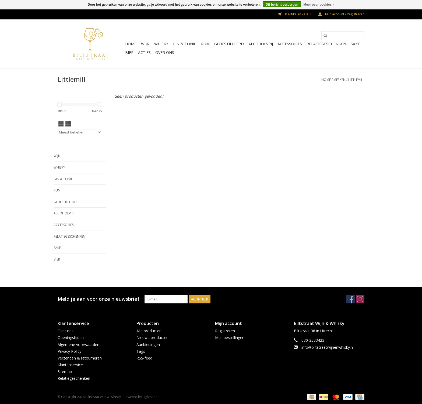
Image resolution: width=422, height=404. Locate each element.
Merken (339, 79)
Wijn (145, 43)
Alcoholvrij (260, 43)
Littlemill (356, 79)
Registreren (225, 330)
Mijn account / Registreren (341, 14)
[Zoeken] (342, 35)
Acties (144, 52)
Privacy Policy (69, 351)
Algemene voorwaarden (78, 344)
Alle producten (148, 330)
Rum (205, 43)
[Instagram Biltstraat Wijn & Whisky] (360, 299)
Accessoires (289, 43)
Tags (140, 351)
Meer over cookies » (318, 4)
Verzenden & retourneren (80, 358)
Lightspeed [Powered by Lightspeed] (151, 397)
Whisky (161, 43)
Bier (129, 52)
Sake (355, 43)
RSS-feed (144, 358)
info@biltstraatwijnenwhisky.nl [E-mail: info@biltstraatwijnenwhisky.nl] (327, 347)
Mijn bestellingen (229, 337)
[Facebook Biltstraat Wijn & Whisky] (350, 299)
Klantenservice (70, 364)
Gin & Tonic (184, 43)
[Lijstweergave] (68, 124)
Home (130, 43)
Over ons (164, 52)
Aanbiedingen (148, 344)
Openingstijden (71, 337)
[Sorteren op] (80, 132)
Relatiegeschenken (326, 43)
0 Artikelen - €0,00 (295, 14)
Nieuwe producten (152, 337)
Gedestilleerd (229, 43)
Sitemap (65, 371)
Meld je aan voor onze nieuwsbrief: (99, 299)
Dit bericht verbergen (282, 4)
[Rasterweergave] (61, 124)
